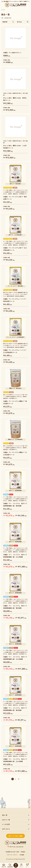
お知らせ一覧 (6, 820)
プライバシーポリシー (12, 855)
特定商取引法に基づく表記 (12, 852)
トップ (3, 9)
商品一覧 (4, 815)
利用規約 (23, 852)
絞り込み (22, 22)
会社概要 (22, 855)
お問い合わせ (6, 829)
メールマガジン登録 (16, 836)
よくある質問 (6, 824)
